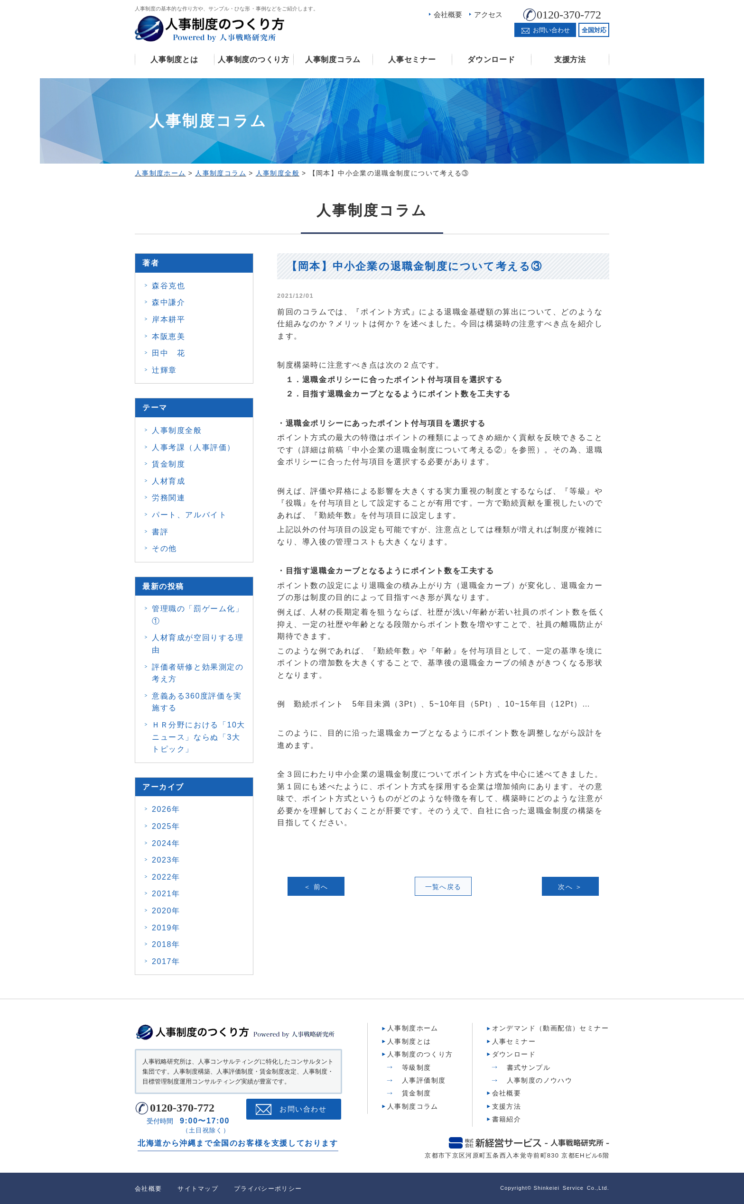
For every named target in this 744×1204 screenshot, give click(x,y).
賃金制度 (168, 464)
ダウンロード (491, 59)
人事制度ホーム (412, 1028)
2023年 (166, 860)
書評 (160, 532)
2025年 (166, 826)
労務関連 (168, 498)
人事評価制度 (424, 1080)
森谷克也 (168, 286)
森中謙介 (168, 302)
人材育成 (168, 481)
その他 (164, 548)
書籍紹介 (506, 1119)
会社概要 (448, 14)
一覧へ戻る (443, 887)
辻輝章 (164, 370)
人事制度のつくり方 (253, 59)
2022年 (166, 877)
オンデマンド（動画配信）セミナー (550, 1028)
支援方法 (570, 59)
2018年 (166, 944)
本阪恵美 (168, 336)
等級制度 (416, 1067)
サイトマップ (197, 1188)
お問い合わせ (302, 1109)
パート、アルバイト (189, 515)
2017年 (166, 961)
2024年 (166, 843)
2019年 (166, 928)
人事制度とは (174, 59)
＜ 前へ (316, 887)
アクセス (488, 14)
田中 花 (168, 353)
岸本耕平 (168, 319)
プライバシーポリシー (268, 1188)
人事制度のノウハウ (540, 1080)
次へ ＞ (570, 887)
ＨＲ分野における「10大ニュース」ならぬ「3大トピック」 (198, 737)
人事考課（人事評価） (193, 447)
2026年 (166, 809)
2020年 (166, 911)
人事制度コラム (333, 59)
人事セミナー (412, 59)
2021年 (166, 894)
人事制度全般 (177, 430)
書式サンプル (528, 1067)
